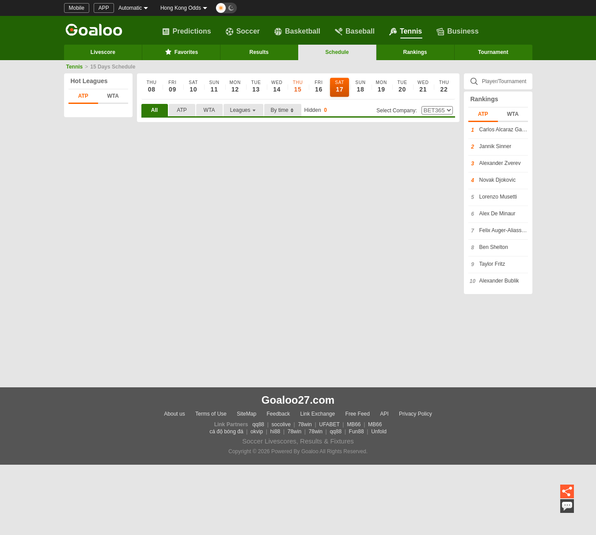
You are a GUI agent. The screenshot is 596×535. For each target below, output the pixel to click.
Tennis (405, 31)
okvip (257, 431)
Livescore (103, 52)
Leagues (243, 110)
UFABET (329, 424)
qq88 (258, 424)
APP (104, 8)
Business (457, 31)
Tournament (493, 52)
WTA (113, 96)
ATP (83, 96)
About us (174, 414)
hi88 (275, 431)
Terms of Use (211, 414)
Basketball (297, 31)
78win (304, 424)
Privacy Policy (415, 414)
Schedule (337, 52)
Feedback (278, 414)
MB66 (354, 424)
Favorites (181, 51)
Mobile (76, 8)
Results (259, 52)
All (154, 110)
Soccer (243, 31)
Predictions (186, 31)
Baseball (355, 31)
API (384, 414)
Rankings (415, 52)
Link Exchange (317, 414)
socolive (281, 424)
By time (283, 110)
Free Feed (357, 414)
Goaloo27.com (298, 400)
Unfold (379, 431)
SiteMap (246, 414)
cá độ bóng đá (226, 431)
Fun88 (356, 431)
